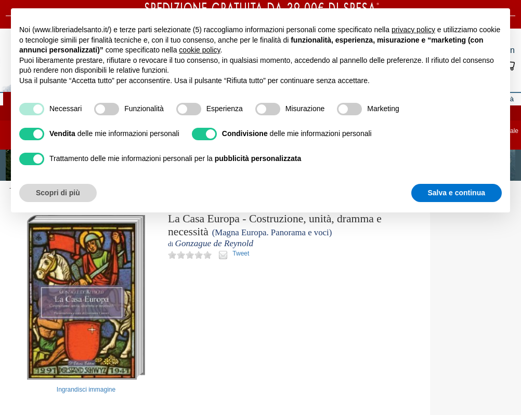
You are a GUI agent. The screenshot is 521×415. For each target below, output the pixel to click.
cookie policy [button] (199, 50)
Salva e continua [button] (456, 193)
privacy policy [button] (413, 29)
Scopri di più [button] (58, 193)
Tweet (240, 253)
